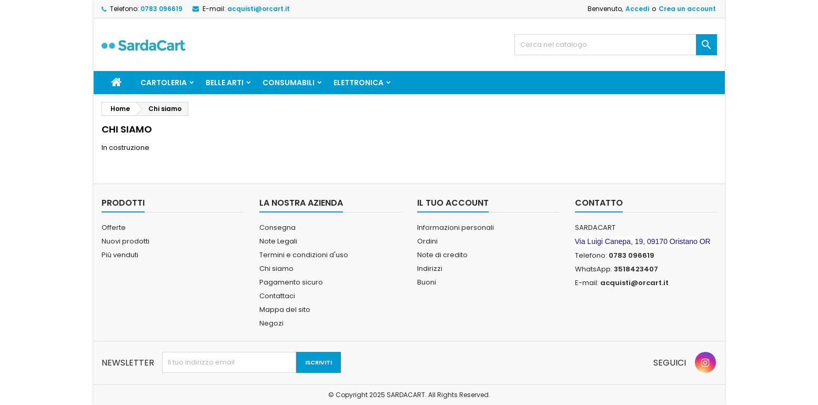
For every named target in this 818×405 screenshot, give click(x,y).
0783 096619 (161, 8)
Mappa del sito (284, 310)
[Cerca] (615, 44)
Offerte (114, 227)
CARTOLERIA (163, 82)
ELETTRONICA (358, 82)
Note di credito (442, 255)
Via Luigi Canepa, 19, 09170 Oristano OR (643, 241)
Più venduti (120, 255)
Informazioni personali (455, 227)
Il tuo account (453, 203)
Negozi (271, 323)
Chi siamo (276, 269)
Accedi (637, 8)
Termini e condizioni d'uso (303, 255)
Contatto (599, 203)
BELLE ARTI (225, 82)
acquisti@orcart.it (258, 8)
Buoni (426, 282)
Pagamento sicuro (291, 282)
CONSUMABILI (288, 82)
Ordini (427, 241)
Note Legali (278, 241)
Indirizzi (429, 269)
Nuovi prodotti (125, 241)
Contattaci (277, 296)
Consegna (277, 227)
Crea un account (687, 8)
